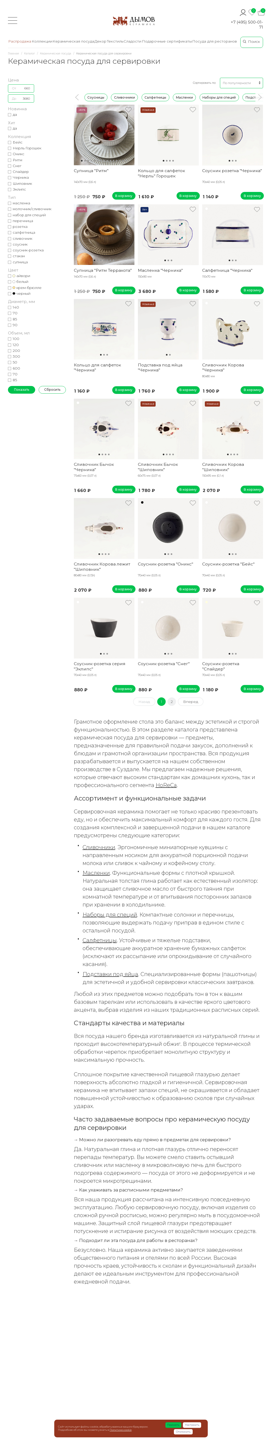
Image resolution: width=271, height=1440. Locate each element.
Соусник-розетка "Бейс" (228, 564)
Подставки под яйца (110, 974)
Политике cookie (121, 1429)
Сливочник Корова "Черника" (223, 367)
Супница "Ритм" (91, 170)
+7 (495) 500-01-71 (247, 25)
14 (123, 161)
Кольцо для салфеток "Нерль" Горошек (161, 173)
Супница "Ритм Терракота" (103, 270)
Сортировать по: (204, 83)
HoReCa (166, 785)
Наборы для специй (219, 97)
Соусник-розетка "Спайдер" (220, 666)
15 (126, 161)
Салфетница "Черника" (227, 270)
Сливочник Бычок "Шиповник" (158, 467)
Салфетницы (155, 97)
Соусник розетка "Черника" (232, 170)
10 (110, 161)
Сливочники (124, 97)
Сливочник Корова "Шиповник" (223, 467)
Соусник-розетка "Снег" (164, 663)
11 (113, 161)
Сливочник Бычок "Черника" (94, 467)
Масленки (184, 97)
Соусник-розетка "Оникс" (165, 564)
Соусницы (95, 97)
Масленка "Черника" (160, 270)
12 (117, 161)
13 (120, 161)
